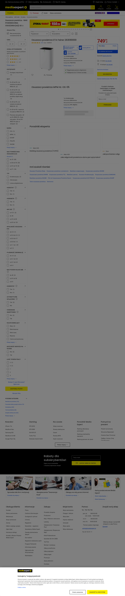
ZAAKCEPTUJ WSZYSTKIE (97, 592)
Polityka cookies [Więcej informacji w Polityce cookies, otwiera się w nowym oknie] (22, 587)
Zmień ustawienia (77, 592)
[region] (62, 581)
